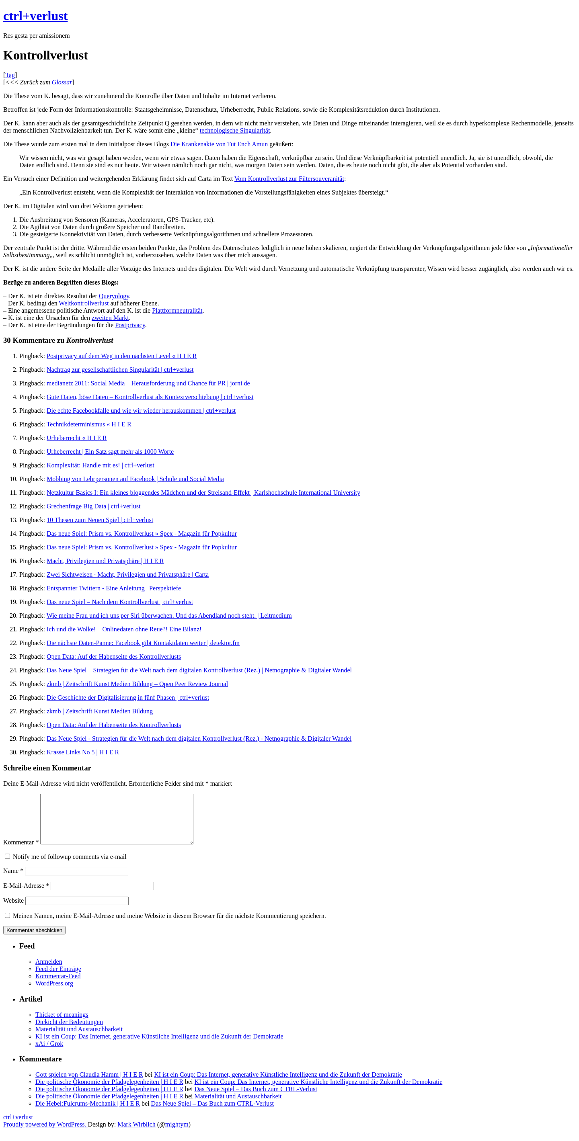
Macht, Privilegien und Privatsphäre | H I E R (105, 560)
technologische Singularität (235, 130)
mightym (177, 1134)
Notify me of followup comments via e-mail (70, 866)
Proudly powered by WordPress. (45, 1134)
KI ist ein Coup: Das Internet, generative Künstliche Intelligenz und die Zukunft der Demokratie (159, 1046)
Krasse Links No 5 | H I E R (83, 752)
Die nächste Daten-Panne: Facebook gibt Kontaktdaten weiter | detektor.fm (143, 642)
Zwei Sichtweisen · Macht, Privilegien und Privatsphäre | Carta (128, 574)
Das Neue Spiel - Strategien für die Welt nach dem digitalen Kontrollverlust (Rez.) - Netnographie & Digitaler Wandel (199, 738)
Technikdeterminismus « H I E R (89, 424)
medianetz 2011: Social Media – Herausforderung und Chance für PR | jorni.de (148, 383)
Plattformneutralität (177, 310)
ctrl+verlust (35, 15)
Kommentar (21, 851)
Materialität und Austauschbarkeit (79, 1038)
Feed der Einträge (58, 978)
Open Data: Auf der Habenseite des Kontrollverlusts (114, 656)
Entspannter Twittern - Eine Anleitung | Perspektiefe (114, 588)
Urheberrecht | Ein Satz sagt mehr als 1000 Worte (110, 451)
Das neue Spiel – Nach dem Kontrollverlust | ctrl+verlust (120, 601)
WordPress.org (54, 992)
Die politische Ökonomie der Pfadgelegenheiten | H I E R (109, 1091)
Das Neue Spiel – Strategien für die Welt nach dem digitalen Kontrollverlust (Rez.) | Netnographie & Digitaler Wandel (199, 670)
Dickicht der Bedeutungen (69, 1031)
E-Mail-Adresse (26, 895)
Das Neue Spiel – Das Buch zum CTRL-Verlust (256, 1098)
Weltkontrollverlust (84, 303)
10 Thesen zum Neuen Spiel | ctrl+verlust (100, 519)
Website (13, 910)
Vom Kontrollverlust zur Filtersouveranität (289, 178)
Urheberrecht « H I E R (77, 437)
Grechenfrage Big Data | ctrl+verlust (93, 506)
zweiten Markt (110, 317)
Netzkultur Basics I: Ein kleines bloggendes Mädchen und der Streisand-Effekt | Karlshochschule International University (203, 492)
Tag (10, 75)
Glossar (62, 82)
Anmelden (48, 971)
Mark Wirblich (136, 1134)
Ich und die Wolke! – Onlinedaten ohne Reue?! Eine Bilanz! (124, 629)
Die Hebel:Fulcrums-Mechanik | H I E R (87, 1113)
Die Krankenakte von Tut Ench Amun (219, 144)
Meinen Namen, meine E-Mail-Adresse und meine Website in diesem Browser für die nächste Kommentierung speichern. (169, 925)
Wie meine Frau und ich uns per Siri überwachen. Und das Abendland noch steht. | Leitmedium (169, 615)
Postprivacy (130, 325)
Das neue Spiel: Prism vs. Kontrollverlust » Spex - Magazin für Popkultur (142, 533)
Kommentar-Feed (58, 985)
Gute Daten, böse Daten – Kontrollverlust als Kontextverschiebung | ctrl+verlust (150, 396)
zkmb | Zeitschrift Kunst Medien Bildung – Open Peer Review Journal (137, 683)
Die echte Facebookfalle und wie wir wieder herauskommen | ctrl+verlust (141, 410)
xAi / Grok (49, 1053)
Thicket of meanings (61, 1024)
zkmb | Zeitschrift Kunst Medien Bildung (100, 711)
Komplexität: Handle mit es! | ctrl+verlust (100, 465)
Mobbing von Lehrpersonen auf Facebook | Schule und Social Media (135, 478)
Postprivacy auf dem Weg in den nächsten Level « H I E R (122, 355)
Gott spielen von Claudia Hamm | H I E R (89, 1084)
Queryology (114, 296)
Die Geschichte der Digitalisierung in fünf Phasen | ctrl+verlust (128, 697)
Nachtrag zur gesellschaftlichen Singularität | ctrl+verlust (120, 369)
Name (13, 880)
